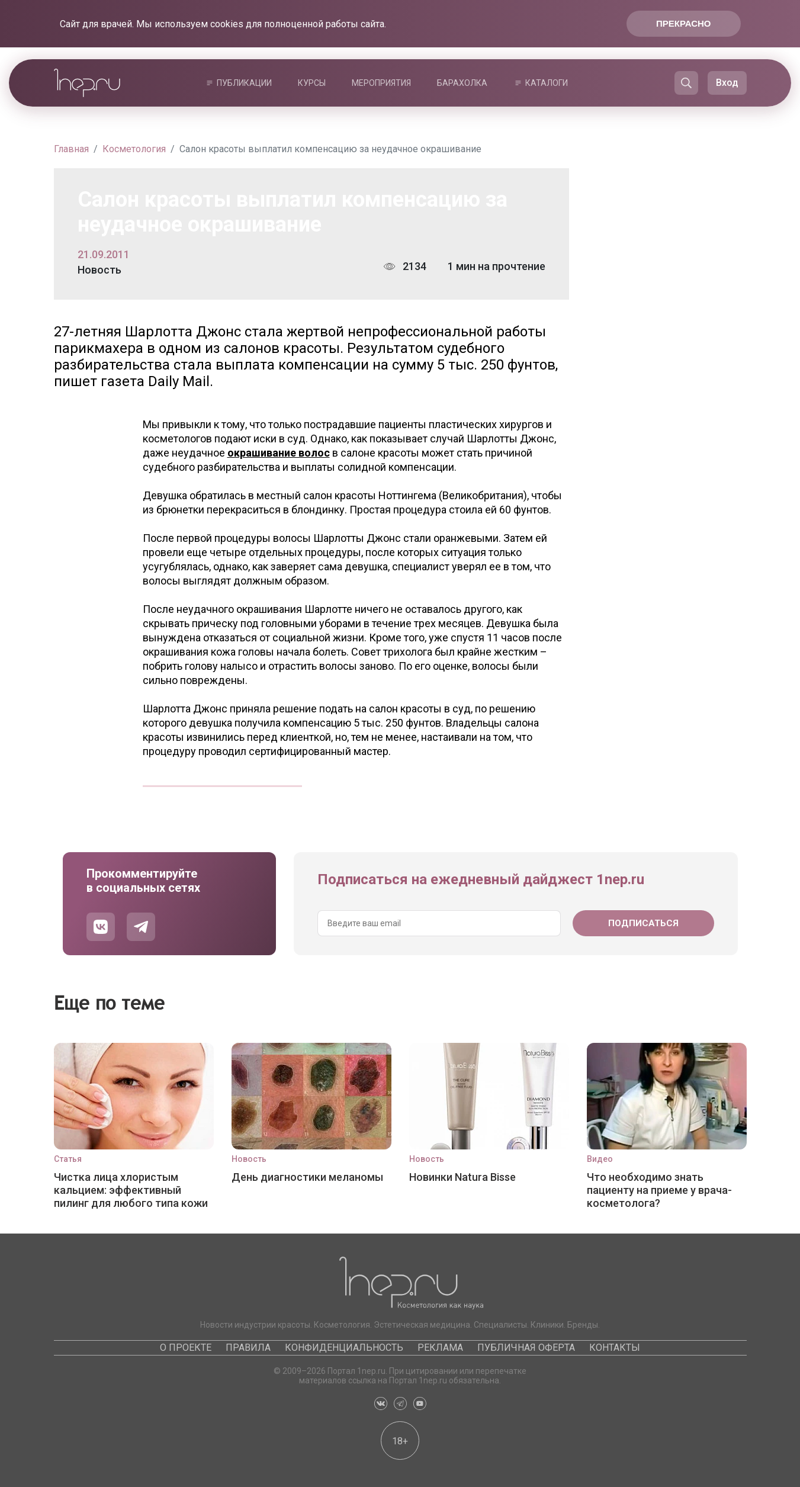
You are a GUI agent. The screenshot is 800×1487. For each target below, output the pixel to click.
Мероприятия (381, 83)
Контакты (614, 1347)
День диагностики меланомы (307, 1177)
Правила (248, 1347)
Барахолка (462, 83)
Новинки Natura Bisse (462, 1177)
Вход (727, 82)
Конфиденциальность (344, 1347)
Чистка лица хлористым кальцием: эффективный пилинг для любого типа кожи (131, 1190)
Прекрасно (683, 23)
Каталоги (546, 83)
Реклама (440, 1347)
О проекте (185, 1347)
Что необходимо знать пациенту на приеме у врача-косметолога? (659, 1190)
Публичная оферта (526, 1347)
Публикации (244, 83)
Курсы (312, 83)
